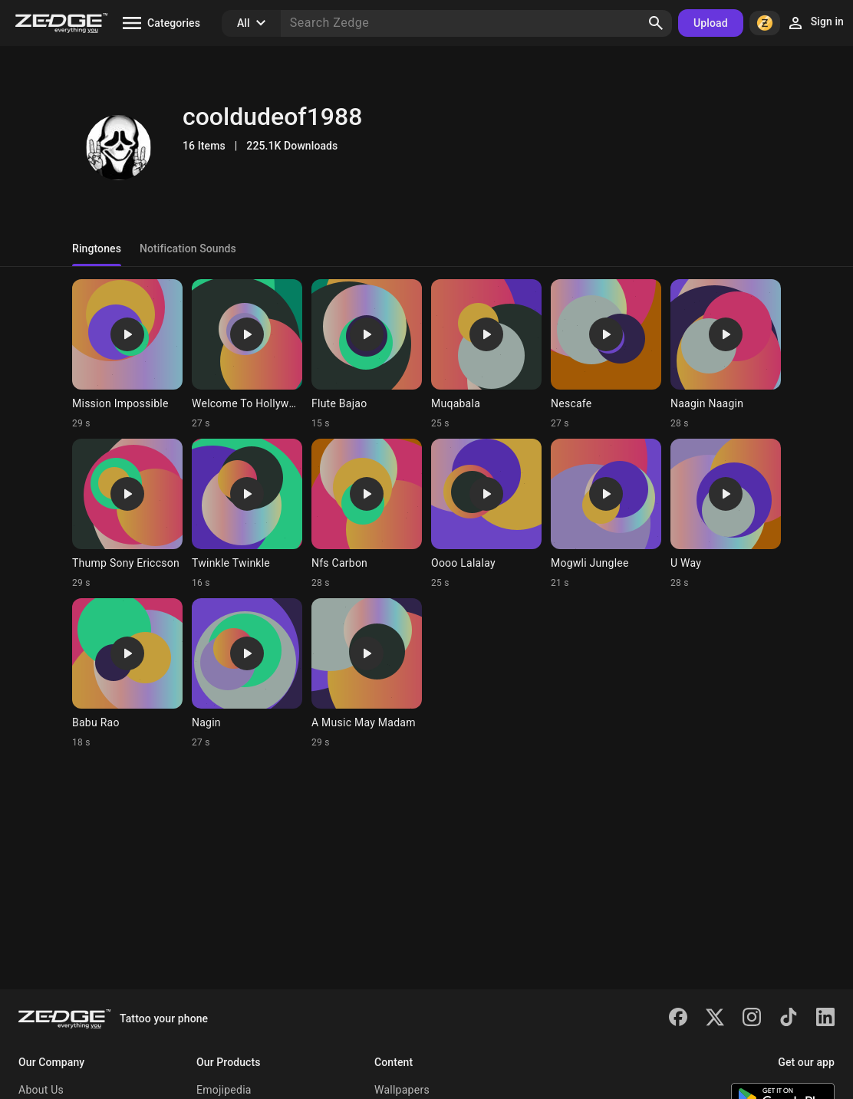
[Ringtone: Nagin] (247, 673)
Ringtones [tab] (96, 248)
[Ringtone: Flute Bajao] (366, 354)
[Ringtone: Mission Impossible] (127, 354)
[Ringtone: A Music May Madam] (366, 673)
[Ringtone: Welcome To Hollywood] (247, 354)
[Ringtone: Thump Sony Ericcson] (127, 514)
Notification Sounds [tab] (188, 248)
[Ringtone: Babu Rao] (127, 673)
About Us (41, 1090)
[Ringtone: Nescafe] (606, 354)
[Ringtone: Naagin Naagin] (725, 354)
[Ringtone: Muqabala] (486, 354)
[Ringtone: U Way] (725, 514)
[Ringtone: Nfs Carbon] (366, 514)
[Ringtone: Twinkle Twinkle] (247, 514)
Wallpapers (402, 1090)
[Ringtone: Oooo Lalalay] (486, 514)
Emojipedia (224, 1090)
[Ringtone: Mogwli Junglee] (606, 514)
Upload (710, 23)
